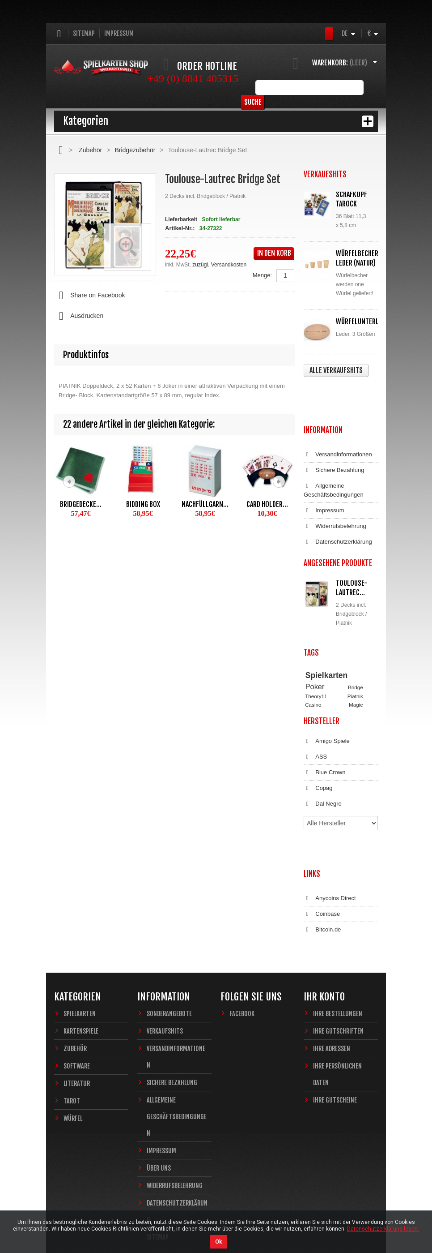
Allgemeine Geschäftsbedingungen (334, 450)
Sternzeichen (320, 676)
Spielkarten (326, 630)
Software (77, 1002)
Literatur (77, 1020)
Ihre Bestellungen (337, 950)
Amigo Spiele (327, 715)
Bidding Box (143, 504)
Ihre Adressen (331, 985)
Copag (318, 762)
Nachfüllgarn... (205, 504)
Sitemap (84, 33)
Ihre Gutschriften (338, 967)
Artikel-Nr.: (180, 228)
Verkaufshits (165, 967)
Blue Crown (324, 747)
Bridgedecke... (81, 504)
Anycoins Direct (330, 843)
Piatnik (355, 651)
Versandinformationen (338, 414)
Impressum (119, 33)
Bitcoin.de (322, 875)
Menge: (262, 275)
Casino (313, 659)
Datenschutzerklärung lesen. (383, 1229)
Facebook (242, 950)
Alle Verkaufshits (336, 370)
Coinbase (322, 859)
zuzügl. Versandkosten (219, 265)
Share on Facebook (89, 295)
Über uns (159, 1104)
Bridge (355, 642)
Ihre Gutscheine (335, 1036)
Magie (356, 659)
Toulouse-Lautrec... (352, 547)
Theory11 (316, 651)
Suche (364, 87)
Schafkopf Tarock (351, 199)
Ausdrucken (78, 316)
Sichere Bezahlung (334, 429)
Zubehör (90, 150)
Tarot (72, 1037)
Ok (218, 1242)
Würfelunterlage (362, 321)
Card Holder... (267, 504)
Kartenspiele (81, 967)
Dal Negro (323, 778)
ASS (315, 731)
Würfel (73, 1055)
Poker (315, 642)
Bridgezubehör (134, 150)
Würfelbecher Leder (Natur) (357, 258)
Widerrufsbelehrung (335, 485)
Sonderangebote (169, 950)
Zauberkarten (320, 668)
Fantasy (349, 676)
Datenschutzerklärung (338, 501)
